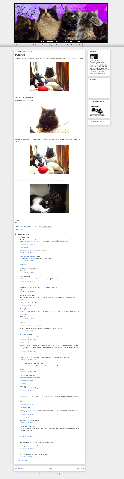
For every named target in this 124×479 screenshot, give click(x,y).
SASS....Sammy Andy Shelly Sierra (30, 363)
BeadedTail (23, 237)
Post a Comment (22, 460)
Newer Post (19, 469)
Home (18, 45)
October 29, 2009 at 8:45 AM (27, 319)
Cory (21, 322)
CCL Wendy (23, 343)
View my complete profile (97, 73)
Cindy (21, 285)
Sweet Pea (59, 45)
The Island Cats (24, 334)
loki (21, 355)
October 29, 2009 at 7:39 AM (27, 291)
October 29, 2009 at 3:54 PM (28, 390)
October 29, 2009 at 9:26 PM (28, 448)
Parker (21, 264)
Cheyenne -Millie (25, 440)
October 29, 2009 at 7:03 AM (27, 273)
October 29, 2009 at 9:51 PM (28, 456)
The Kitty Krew (24, 309)
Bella (43, 45)
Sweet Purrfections (25, 418)
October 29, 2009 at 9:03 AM (27, 331)
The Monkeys (96, 61)
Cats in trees (23, 407)
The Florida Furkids (25, 295)
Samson (26, 45)
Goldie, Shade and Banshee (28, 256)
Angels (78, 45)
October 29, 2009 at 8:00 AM (27, 305)
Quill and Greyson (25, 452)
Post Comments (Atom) (53, 474)
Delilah (35, 45)
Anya (21, 383)
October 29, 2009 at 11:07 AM (28, 359)
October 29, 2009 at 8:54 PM (28, 422)
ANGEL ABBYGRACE (26, 394)
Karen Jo (22, 247)
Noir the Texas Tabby (26, 426)
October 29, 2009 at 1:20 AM (27, 244)
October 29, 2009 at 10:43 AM (28, 339)
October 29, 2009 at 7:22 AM (27, 281)
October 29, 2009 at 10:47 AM (28, 351)
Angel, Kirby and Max (26, 375)
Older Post (80, 469)
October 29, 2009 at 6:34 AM (27, 261)
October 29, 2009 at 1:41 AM (27, 252)
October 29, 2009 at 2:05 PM (28, 380)
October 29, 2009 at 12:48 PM (28, 371)
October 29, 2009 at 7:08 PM (28, 404)
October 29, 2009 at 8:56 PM (28, 436)
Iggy (50, 45)
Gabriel (69, 45)
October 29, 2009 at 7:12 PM (28, 414)
